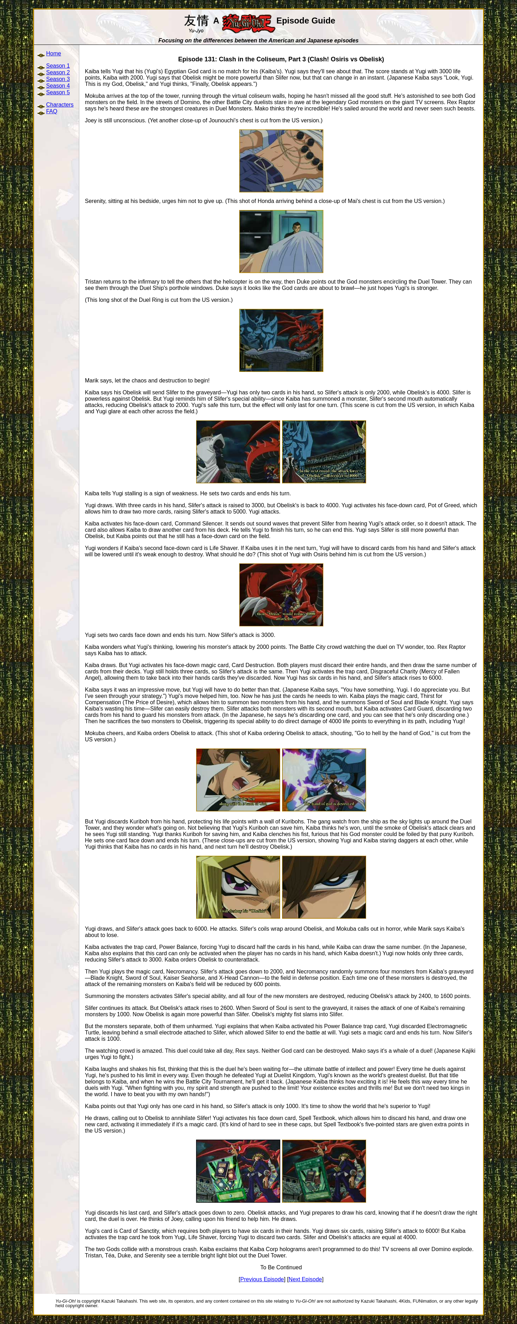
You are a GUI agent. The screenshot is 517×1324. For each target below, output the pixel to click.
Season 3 (58, 79)
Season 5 (58, 92)
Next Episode (305, 1279)
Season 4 (58, 86)
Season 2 (58, 72)
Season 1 (58, 66)
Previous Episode (262, 1279)
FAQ (51, 111)
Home (53, 53)
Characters (59, 105)
